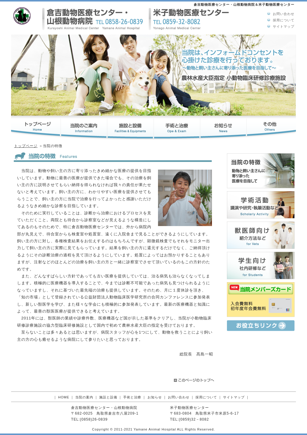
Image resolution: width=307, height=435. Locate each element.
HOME (63, 397)
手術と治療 (132, 397)
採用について (283, 20)
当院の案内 (84, 397)
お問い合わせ (283, 14)
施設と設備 (108, 397)
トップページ (25, 146)
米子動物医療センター (189, 408)
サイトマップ (283, 26)
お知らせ (155, 397)
